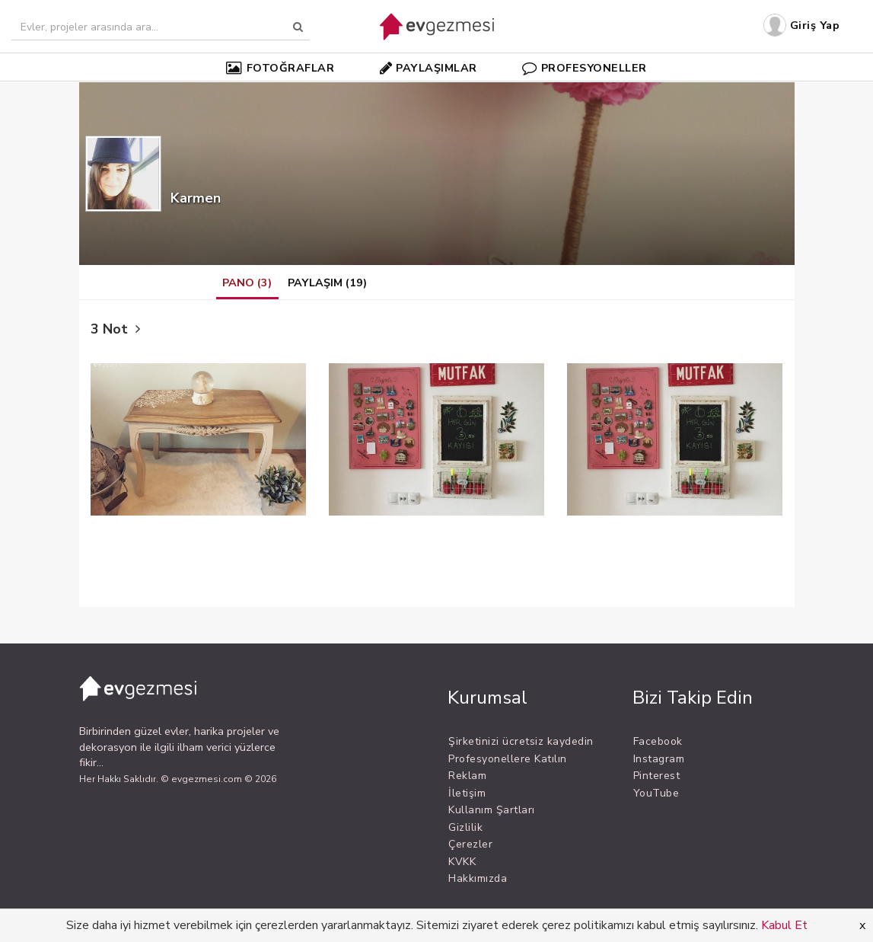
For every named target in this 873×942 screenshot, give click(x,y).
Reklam (467, 775)
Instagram (659, 759)
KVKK (462, 861)
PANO (247, 282)
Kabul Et (784, 925)
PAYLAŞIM (327, 282)
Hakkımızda (477, 878)
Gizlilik (465, 827)
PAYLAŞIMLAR (428, 67)
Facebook (658, 741)
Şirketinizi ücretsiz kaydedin (521, 741)
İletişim (467, 793)
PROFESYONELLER (584, 67)
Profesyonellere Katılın (507, 759)
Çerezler (470, 844)
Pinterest (656, 775)
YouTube (656, 793)
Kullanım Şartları (491, 810)
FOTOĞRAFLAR (280, 67)
